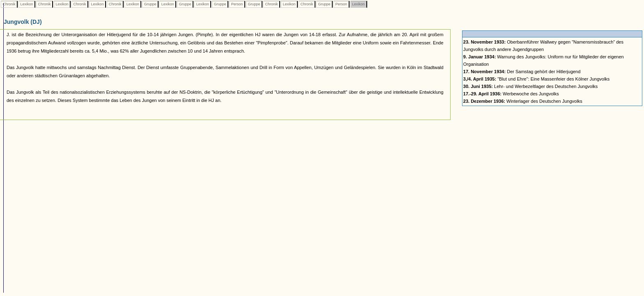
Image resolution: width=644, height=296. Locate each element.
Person (237, 4)
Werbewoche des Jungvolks (511, 93)
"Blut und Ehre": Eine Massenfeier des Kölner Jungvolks (536, 78)
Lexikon (26, 4)
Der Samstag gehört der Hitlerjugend (522, 71)
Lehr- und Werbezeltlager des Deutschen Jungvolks (530, 86)
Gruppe (150, 4)
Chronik (9, 4)
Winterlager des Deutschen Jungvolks (522, 101)
